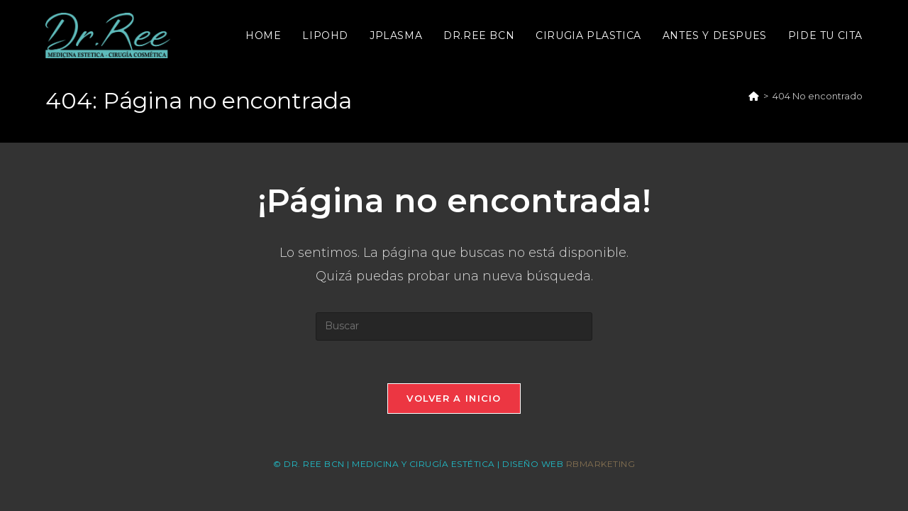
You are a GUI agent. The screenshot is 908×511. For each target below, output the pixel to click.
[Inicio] (753, 95)
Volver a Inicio (454, 398)
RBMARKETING (601, 463)
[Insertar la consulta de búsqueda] (454, 326)
